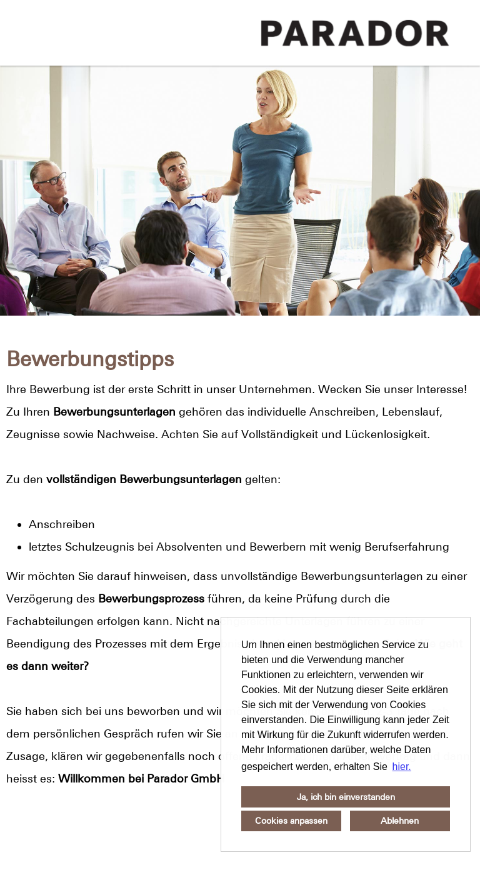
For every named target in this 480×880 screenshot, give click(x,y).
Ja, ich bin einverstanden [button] (346, 797)
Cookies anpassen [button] (291, 821)
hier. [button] (401, 766)
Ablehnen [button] (400, 821)
